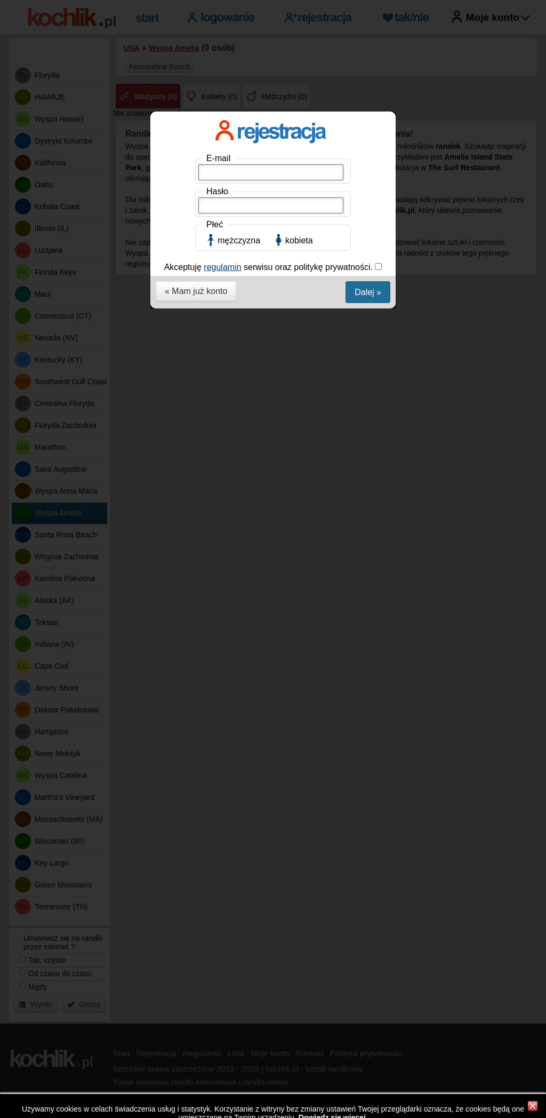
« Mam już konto (196, 291)
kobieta (299, 240)
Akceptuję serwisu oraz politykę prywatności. (269, 267)
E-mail (218, 158)
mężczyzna (239, 240)
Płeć (214, 224)
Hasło (217, 191)
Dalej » (368, 292)
